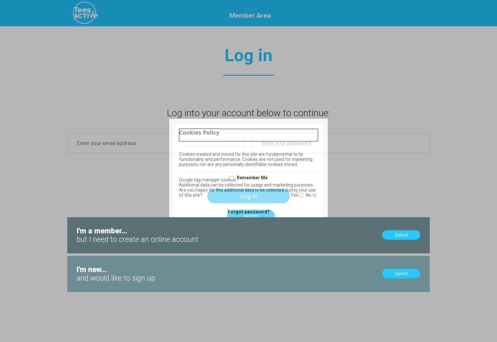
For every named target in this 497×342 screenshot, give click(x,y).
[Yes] (301, 195)
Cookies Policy (199, 132)
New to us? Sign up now (93, 259)
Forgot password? (249, 212)
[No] (314, 195)
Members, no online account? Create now (111, 220)
